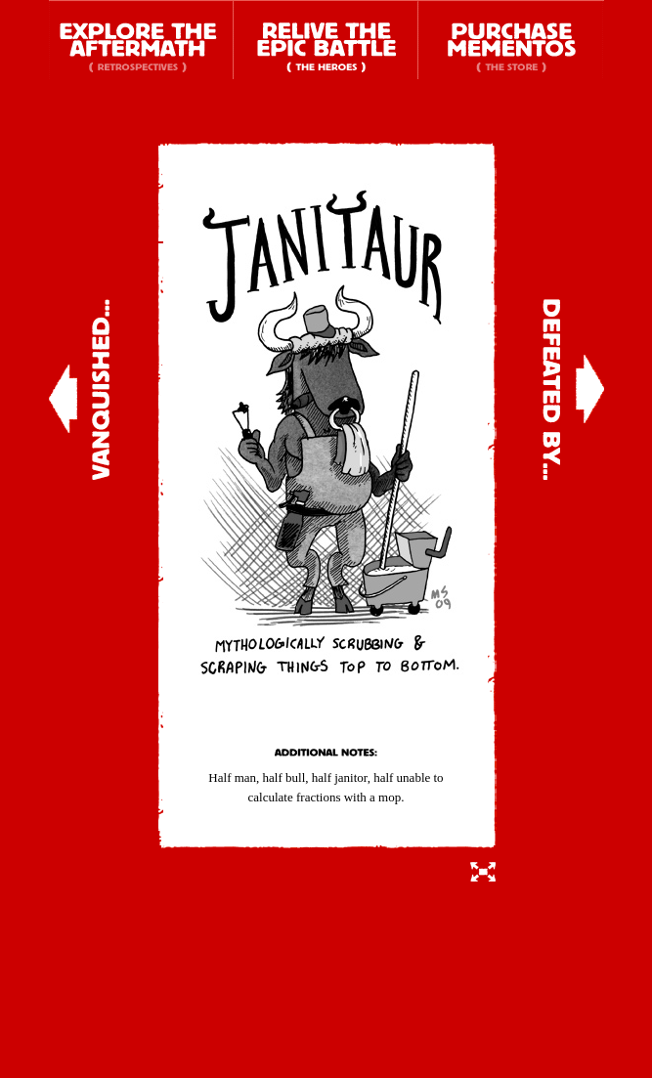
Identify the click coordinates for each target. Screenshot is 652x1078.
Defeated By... (573, 389)
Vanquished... (79, 389)
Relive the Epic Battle (326, 40)
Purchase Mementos (510, 40)
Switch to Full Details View (483, 871)
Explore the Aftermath (141, 40)
